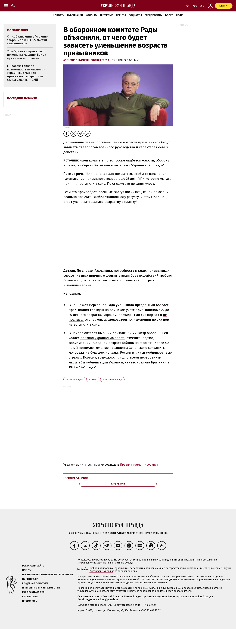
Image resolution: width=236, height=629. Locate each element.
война (93, 379)
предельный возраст (151, 305)
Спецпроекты (153, 15)
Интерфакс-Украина (101, 571)
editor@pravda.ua (108, 599)
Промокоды (30, 601)
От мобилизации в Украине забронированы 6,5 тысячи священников (27, 40)
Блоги (169, 15)
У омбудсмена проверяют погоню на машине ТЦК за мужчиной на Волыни (26, 54)
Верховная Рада (112, 379)
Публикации (75, 15)
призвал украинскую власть (102, 338)
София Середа (100, 60)
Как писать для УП (33, 592)
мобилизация (74, 379)
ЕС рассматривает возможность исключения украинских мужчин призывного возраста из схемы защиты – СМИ (26, 73)
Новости (58, 15)
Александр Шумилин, (77, 60)
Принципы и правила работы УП (42, 587)
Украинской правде (147, 165)
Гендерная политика (35, 583)
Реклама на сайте (33, 565)
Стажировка (30, 596)
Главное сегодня (76, 477)
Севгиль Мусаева (157, 596)
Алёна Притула (204, 596)
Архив (179, 15)
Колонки (91, 15)
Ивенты (121, 15)
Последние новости (22, 98)
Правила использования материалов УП (47, 574)
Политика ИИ (30, 579)
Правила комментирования (139, 464)
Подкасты (135, 15)
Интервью (106, 15)
